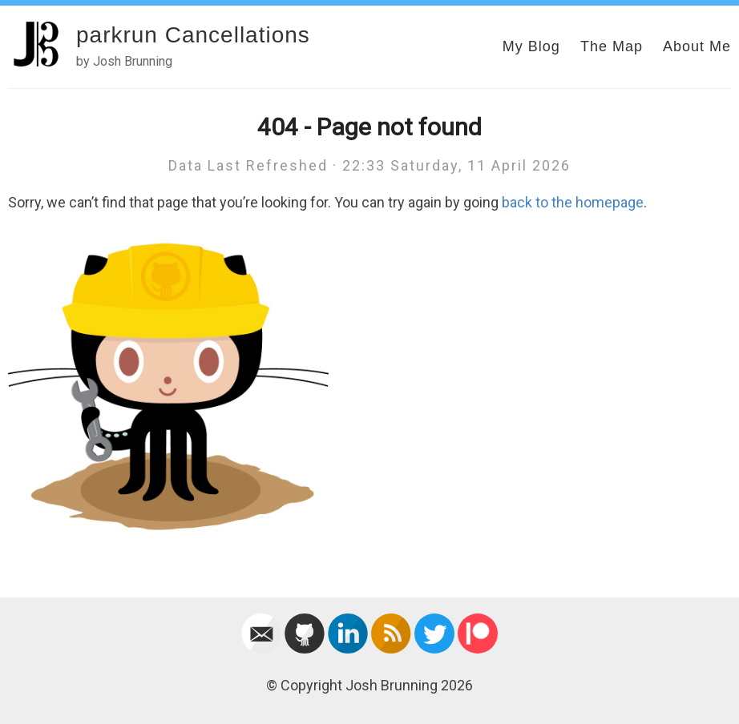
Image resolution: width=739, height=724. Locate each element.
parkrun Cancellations (193, 34)
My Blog (531, 46)
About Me (697, 46)
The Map (611, 46)
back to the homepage (573, 202)
